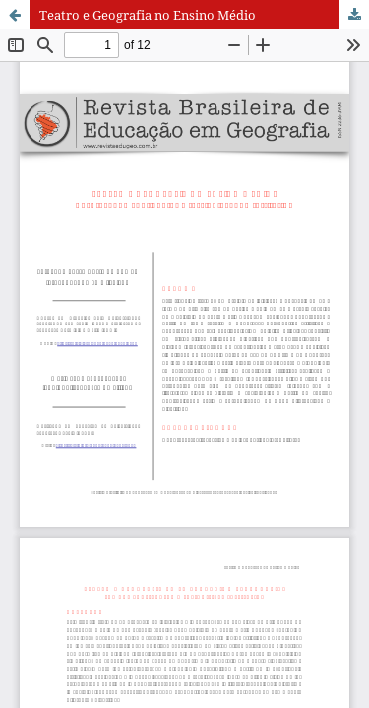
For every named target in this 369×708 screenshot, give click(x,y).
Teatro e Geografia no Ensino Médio (147, 15)
